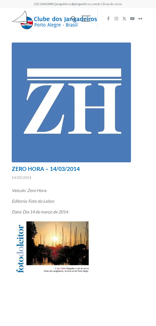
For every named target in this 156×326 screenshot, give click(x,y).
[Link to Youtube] (132, 18)
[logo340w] (65, 18)
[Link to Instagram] (116, 18)
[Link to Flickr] (140, 18)
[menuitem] (71, 18)
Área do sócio (112, 4)
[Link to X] (124, 18)
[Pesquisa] (71, 18)
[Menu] (83, 18)
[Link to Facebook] (108, 18)
